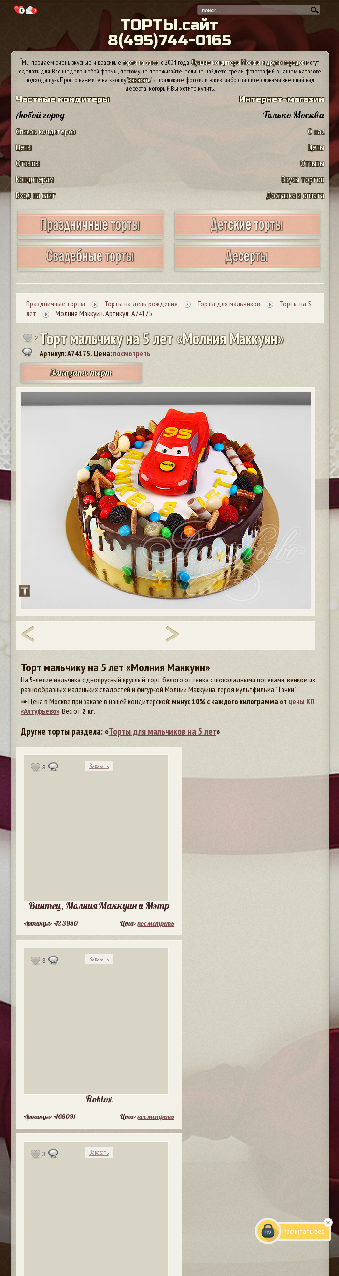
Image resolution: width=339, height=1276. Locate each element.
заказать (139, 79)
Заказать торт (81, 372)
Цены (24, 147)
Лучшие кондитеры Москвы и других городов (247, 62)
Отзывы (28, 163)
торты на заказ (141, 62)
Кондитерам (35, 179)
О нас (316, 131)
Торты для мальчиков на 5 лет (162, 731)
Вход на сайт (36, 195)
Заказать (99, 766)
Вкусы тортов (303, 179)
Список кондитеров (46, 131)
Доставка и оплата (295, 195)
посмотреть (131, 353)
